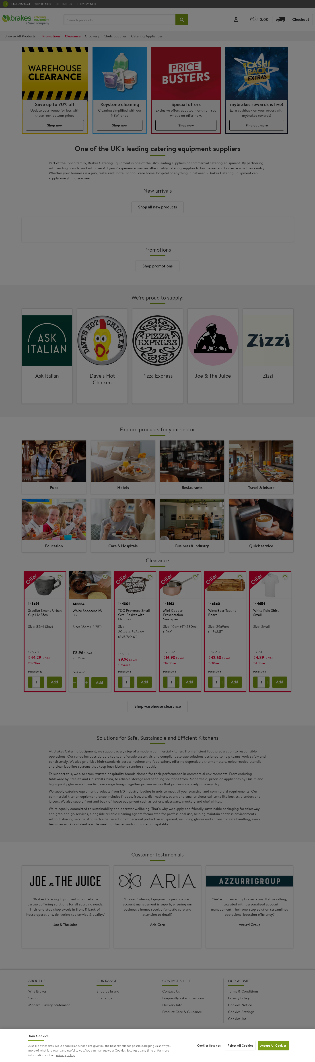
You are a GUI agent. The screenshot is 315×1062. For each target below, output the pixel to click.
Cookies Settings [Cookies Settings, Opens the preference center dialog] (209, 1051)
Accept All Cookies (273, 1051)
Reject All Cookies (240, 1051)
